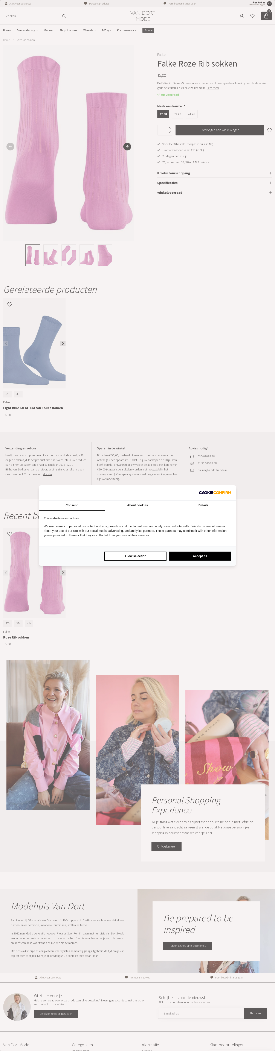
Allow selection (135, 556)
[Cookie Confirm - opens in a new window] (215, 492)
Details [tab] (203, 505)
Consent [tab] (72, 505)
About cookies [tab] (137, 505)
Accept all (200, 556)
